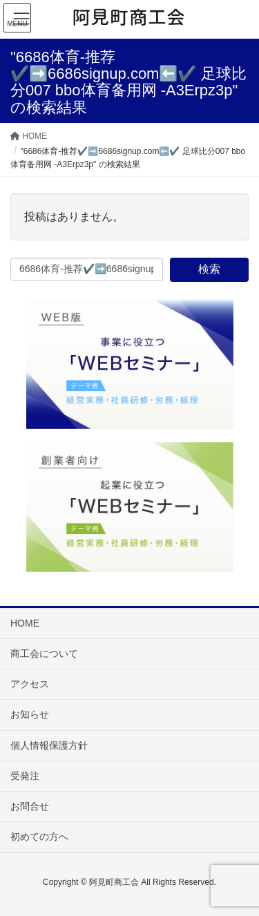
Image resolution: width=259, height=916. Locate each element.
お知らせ (29, 714)
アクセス (29, 683)
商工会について (44, 653)
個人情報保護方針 (49, 745)
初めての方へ (39, 836)
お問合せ (29, 806)
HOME (24, 623)
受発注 (24, 775)
